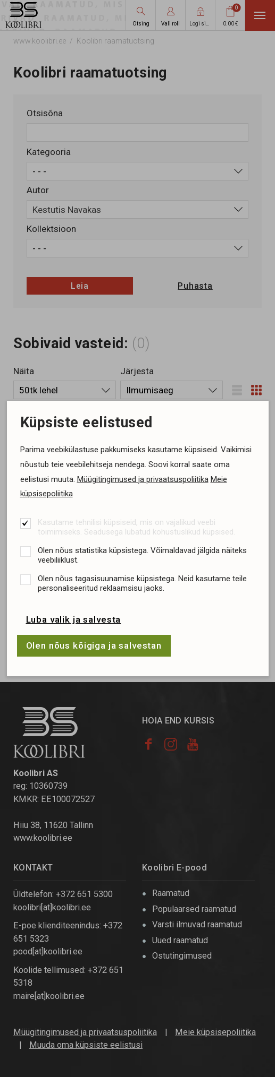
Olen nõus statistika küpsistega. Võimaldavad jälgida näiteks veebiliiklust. (142, 555)
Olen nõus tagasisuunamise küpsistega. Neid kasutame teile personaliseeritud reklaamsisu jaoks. (142, 583)
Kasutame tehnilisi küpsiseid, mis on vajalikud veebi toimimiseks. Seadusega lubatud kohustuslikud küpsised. (136, 527)
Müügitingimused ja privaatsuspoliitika (143, 479)
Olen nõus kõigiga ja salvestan (94, 645)
